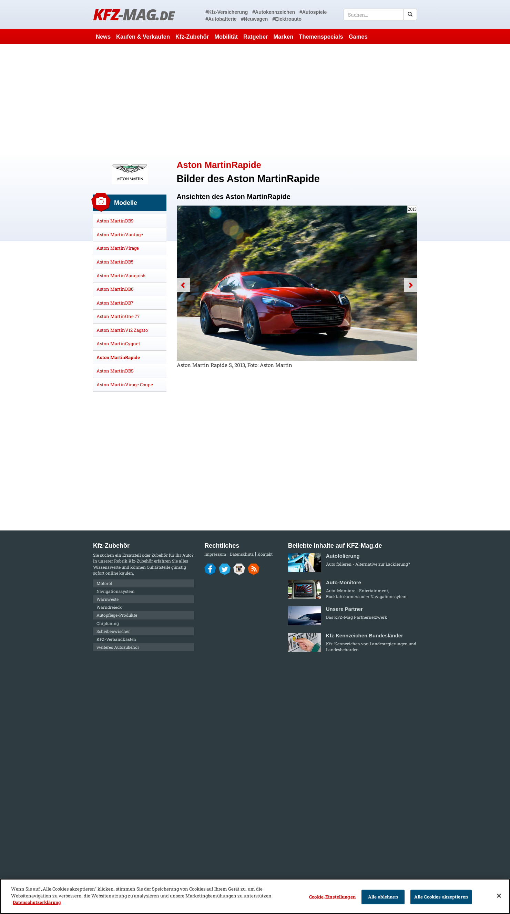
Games (358, 36)
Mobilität (226, 36)
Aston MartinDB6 (114, 289)
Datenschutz (242, 554)
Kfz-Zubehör (192, 36)
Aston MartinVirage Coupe (124, 384)
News (103, 36)
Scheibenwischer (113, 631)
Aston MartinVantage (119, 234)
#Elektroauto (287, 19)
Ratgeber (255, 36)
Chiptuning (107, 623)
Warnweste (107, 599)
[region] (255, 896)
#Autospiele (313, 12)
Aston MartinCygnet (118, 343)
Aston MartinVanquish (120, 275)
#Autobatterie (220, 19)
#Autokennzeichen (273, 12)
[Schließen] (499, 895)
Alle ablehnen (383, 897)
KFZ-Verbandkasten (116, 639)
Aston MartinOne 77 (118, 316)
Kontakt (265, 554)
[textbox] (380, 14)
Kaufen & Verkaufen (143, 36)
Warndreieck (109, 607)
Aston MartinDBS (115, 371)
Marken (284, 36)
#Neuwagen (254, 19)
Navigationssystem (115, 591)
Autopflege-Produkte (116, 615)
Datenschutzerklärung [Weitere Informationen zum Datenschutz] (37, 902)
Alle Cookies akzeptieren (441, 897)
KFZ (133, 14)
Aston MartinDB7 (114, 303)
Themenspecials (321, 36)
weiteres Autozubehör (117, 647)
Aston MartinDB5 (114, 262)
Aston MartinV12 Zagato (122, 330)
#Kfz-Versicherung (226, 12)
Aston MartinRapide (118, 357)
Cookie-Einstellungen (332, 897)
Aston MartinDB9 (114, 221)
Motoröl (104, 583)
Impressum (215, 554)
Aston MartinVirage (117, 248)
